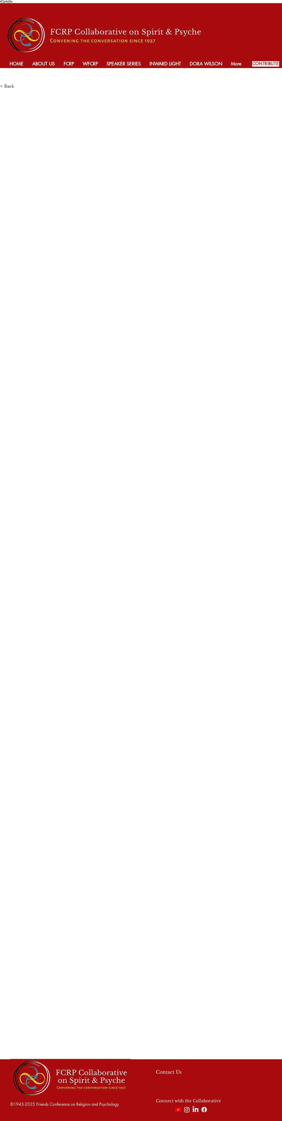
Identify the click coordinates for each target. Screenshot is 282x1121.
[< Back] (19, 86)
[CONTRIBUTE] (265, 64)
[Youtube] (178, 1109)
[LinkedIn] (195, 1109)
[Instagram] (186, 1109)
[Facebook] (204, 1109)
